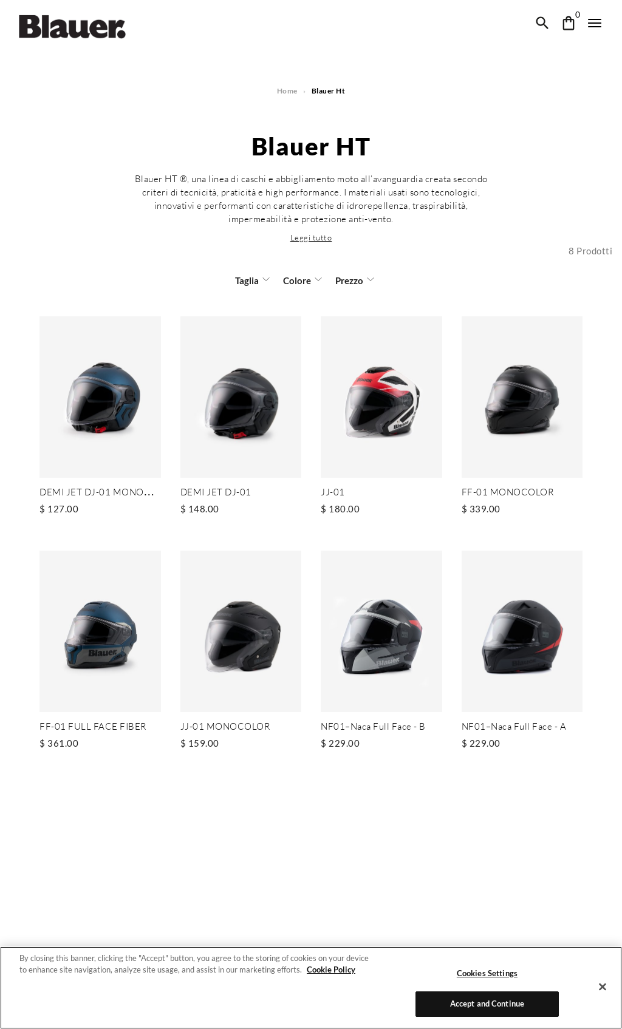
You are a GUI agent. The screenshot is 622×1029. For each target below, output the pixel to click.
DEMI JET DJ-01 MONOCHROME (111, 491)
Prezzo (347, 280)
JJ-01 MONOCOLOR (224, 725)
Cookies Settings (487, 973)
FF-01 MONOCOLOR (507, 491)
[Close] (602, 986)
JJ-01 (332, 491)
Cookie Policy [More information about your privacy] (328, 969)
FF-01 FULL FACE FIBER (91, 725)
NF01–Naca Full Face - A (514, 725)
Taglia (247, 280)
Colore (297, 280)
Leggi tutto (311, 237)
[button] (311, 237)
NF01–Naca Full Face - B (373, 725)
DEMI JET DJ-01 (215, 491)
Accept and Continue (487, 1003)
